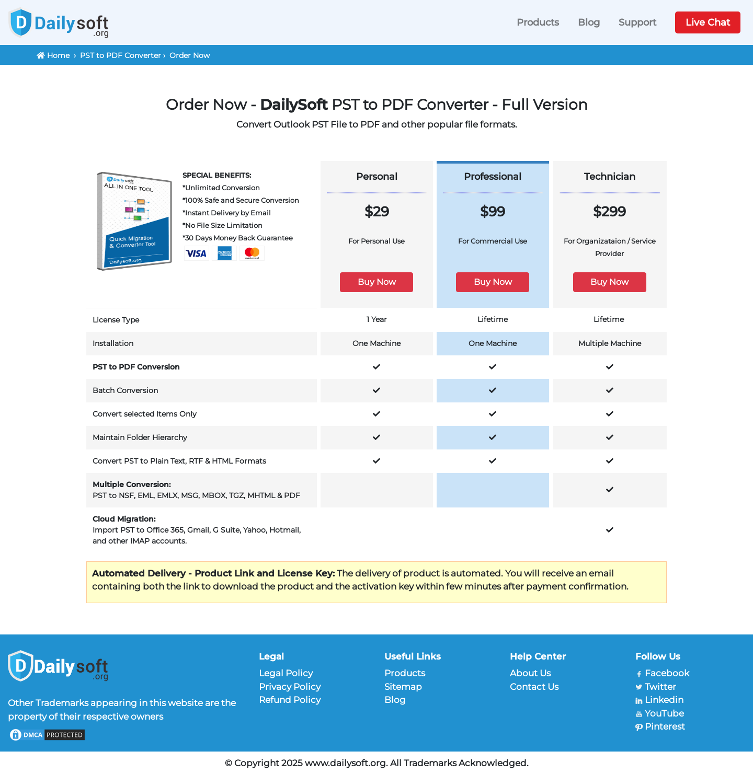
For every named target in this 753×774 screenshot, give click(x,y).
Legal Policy (286, 673)
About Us (530, 673)
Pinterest (665, 726)
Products (538, 22)
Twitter (660, 686)
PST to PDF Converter (120, 55)
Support (637, 22)
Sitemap (403, 686)
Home (58, 55)
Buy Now (377, 282)
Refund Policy (290, 700)
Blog (589, 22)
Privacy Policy (290, 686)
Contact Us (534, 686)
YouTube (664, 713)
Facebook (667, 673)
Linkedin (664, 700)
